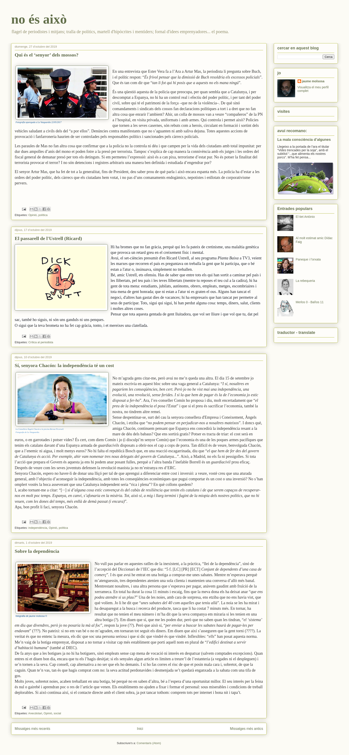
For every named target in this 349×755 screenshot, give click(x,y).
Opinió (32, 215)
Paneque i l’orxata (308, 259)
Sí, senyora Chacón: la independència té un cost (64, 365)
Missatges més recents (32, 729)
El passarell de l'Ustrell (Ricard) (48, 238)
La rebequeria (305, 281)
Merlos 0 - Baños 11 (310, 302)
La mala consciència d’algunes (304, 139)
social (57, 713)
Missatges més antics (246, 729)
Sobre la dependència (37, 551)
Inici (140, 729)
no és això (39, 19)
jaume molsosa (313, 81)
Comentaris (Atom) (149, 743)
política (42, 215)
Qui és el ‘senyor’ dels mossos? (47, 55)
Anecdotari (35, 713)
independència (37, 527)
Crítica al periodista (40, 342)
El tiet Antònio (305, 216)
